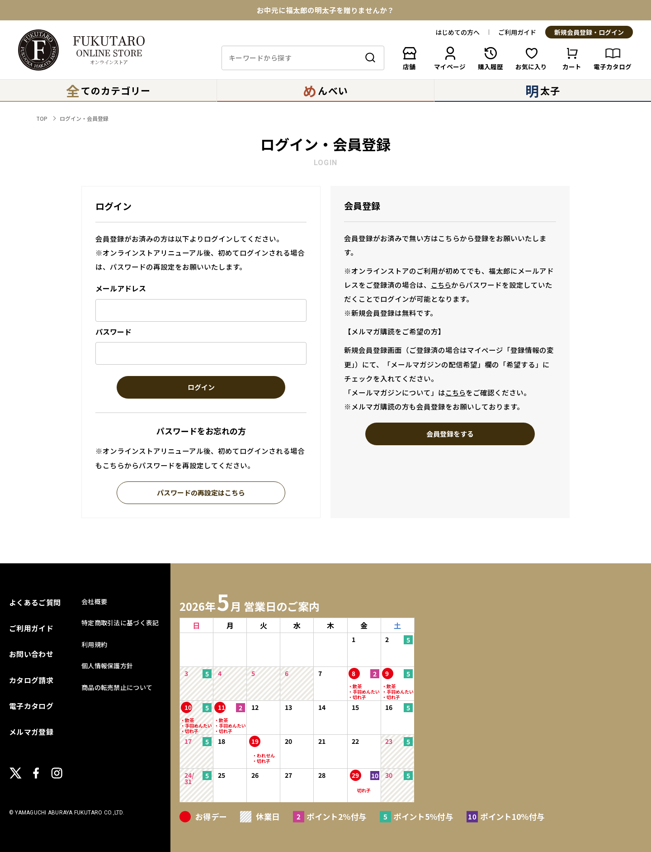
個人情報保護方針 (107, 665)
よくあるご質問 (35, 602)
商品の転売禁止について (116, 687)
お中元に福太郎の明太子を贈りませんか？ (325, 10)
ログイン (201, 388)
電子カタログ (31, 705)
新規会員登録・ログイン (589, 32)
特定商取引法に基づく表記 (120, 622)
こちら (441, 285)
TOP (41, 118)
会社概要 (94, 601)
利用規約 (94, 644)
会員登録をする (450, 434)
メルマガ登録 (31, 731)
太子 (542, 90)
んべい (325, 90)
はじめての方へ (457, 32)
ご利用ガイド (517, 32)
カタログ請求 (31, 680)
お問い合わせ (31, 653)
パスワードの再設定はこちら (201, 493)
